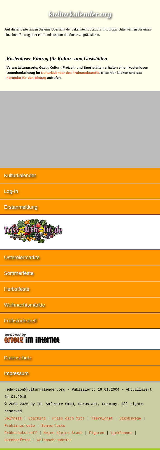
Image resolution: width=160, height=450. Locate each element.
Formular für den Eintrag (26, 78)
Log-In (11, 191)
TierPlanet (102, 419)
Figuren (96, 433)
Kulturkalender (20, 175)
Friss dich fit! (68, 419)
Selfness (13, 419)
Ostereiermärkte (22, 257)
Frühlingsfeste (20, 426)
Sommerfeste (19, 273)
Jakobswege (130, 419)
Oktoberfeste (17, 440)
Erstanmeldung (20, 207)
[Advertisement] (80, 127)
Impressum (16, 373)
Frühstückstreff (20, 320)
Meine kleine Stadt (63, 433)
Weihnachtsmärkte (24, 305)
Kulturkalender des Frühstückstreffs (70, 73)
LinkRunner (121, 433)
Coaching (37, 419)
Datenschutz (18, 358)
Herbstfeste (17, 289)
